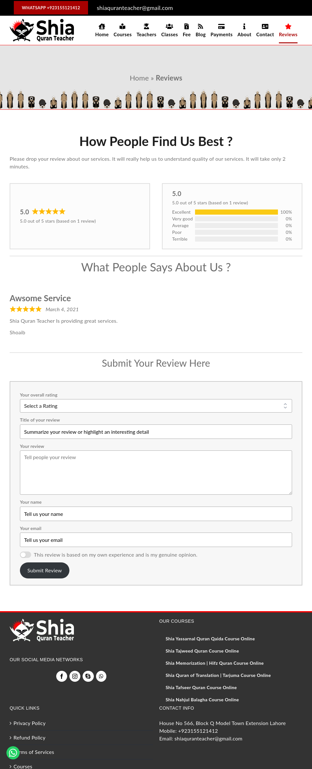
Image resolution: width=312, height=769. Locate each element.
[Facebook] (61, 676)
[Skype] (88, 676)
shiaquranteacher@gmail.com (208, 738)
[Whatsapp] (101, 676)
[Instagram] (74, 676)
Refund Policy (29, 737)
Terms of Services (33, 752)
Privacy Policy (29, 723)
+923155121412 (198, 731)
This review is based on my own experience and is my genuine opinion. (115, 554)
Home (139, 77)
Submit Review (44, 570)
